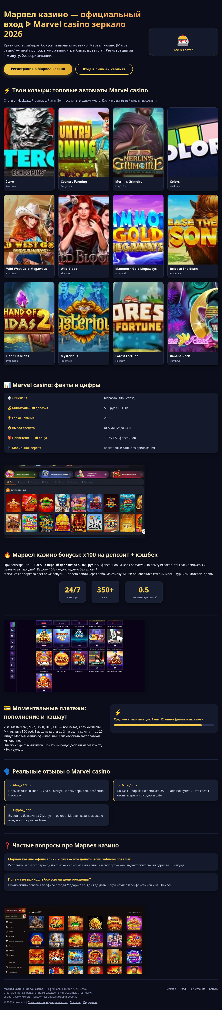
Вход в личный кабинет (104, 69)
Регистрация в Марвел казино (38, 68)
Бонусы (213, 989)
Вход (183, 989)
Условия (75, 1002)
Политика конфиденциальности (48, 1002)
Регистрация (197, 989)
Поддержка (90, 1002)
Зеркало (171, 989)
